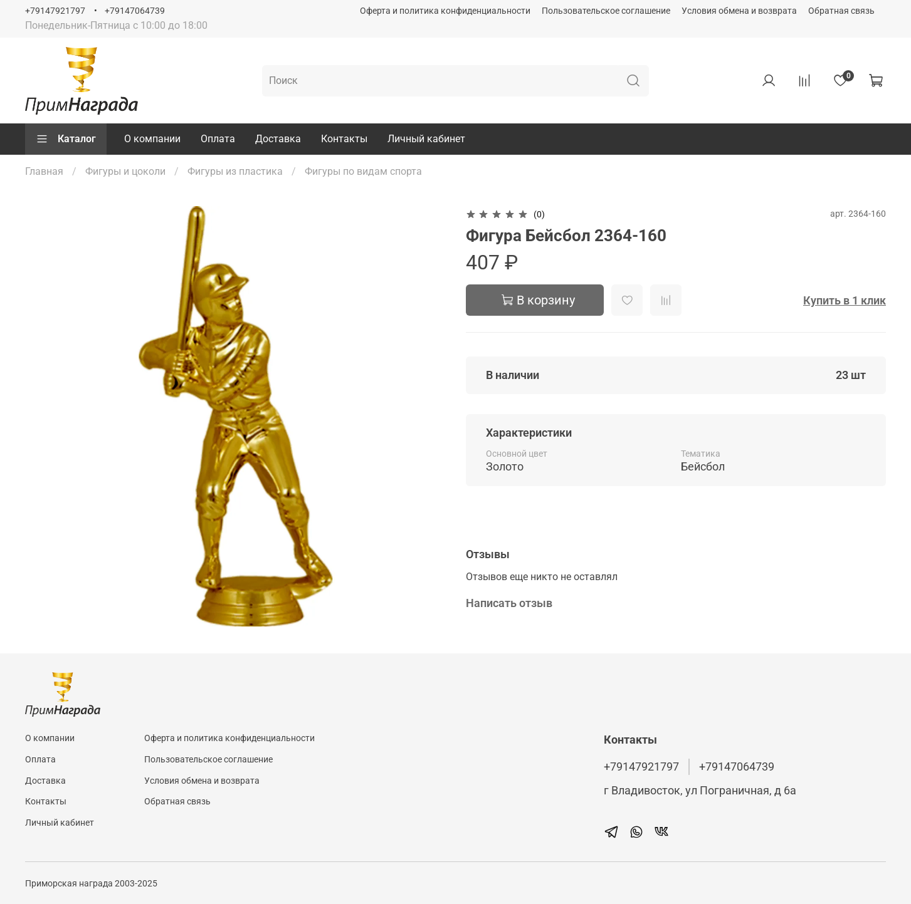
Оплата (218, 139)
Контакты (344, 139)
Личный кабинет (426, 139)
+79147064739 (135, 11)
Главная (44, 171)
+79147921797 (55, 11)
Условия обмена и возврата (739, 11)
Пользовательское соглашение (606, 11)
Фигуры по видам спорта (363, 171)
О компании (152, 139)
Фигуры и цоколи (125, 171)
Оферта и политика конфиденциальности (445, 11)
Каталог (66, 139)
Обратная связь (841, 11)
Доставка (278, 139)
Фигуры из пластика (235, 171)
